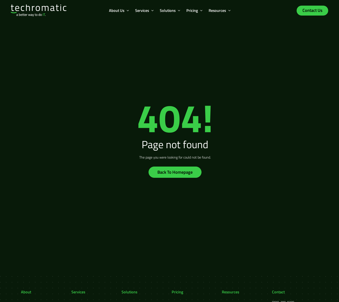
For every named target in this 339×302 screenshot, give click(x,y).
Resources (217, 10)
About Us (116, 10)
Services (142, 10)
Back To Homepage (175, 172)
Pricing (192, 10)
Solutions (168, 10)
